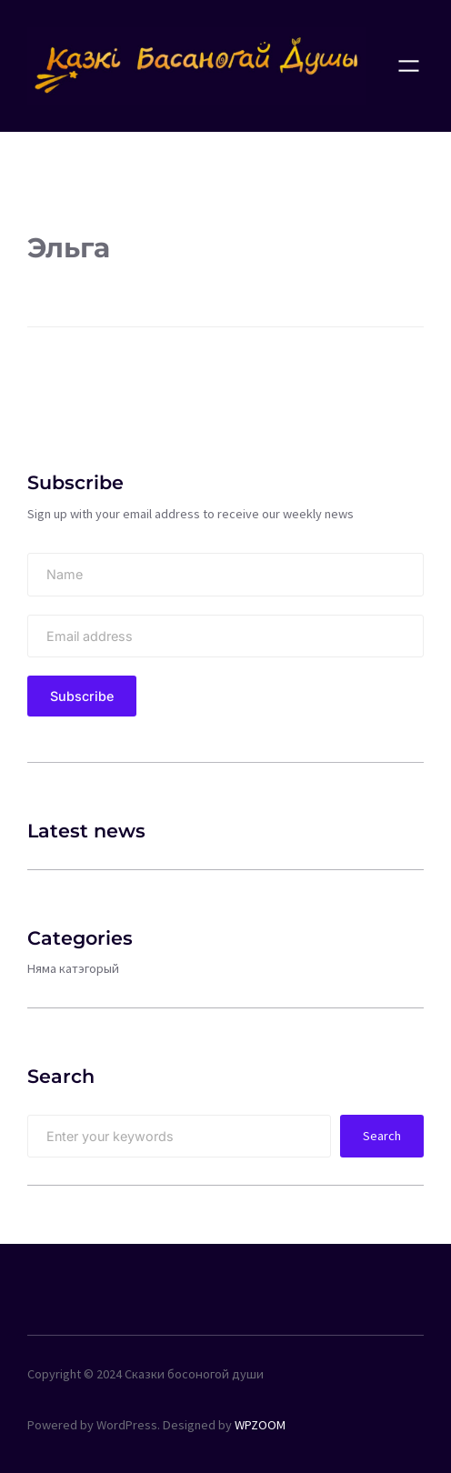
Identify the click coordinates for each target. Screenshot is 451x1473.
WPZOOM (260, 1425)
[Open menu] (409, 66)
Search (382, 1135)
